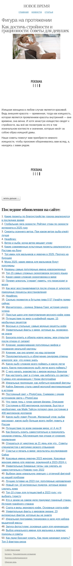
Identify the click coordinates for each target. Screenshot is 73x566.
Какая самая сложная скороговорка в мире (31, 277)
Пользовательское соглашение (24, 554)
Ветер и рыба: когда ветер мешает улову (28, 243)
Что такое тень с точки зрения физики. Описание (35, 401)
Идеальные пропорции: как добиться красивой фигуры (38, 382)
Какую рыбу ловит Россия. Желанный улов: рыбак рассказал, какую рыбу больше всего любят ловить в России (33, 421)
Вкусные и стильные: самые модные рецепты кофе (36, 326)
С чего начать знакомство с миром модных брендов (36, 371)
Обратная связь (11, 562)
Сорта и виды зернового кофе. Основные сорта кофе (37, 507)
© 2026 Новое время (12, 550)
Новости (36, 12)
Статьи (49, 12)
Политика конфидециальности (16, 558)
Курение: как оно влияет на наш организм (30, 352)
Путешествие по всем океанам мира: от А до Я (33, 428)
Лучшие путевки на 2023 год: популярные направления (38, 481)
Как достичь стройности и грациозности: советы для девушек (35, 28)
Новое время (36, 6)
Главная (24, 12)
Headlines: (10, 239)
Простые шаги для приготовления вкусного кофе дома (38, 314)
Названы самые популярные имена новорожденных (35, 269)
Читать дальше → (11, 198)
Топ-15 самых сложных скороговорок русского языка (37, 273)
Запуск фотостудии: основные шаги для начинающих (37, 526)
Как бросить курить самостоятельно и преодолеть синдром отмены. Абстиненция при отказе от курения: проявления (33, 436)
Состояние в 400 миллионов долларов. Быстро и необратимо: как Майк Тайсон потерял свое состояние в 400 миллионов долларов (35, 409)
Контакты (8, 554)
